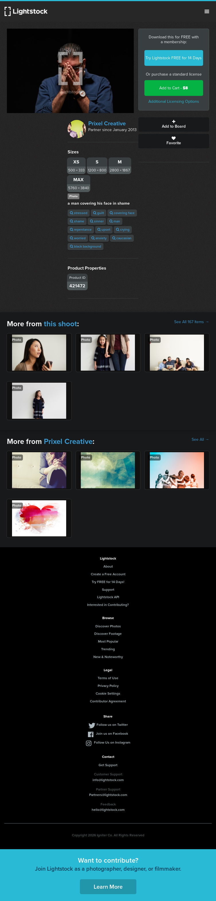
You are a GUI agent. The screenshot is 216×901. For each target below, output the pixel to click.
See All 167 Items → (191, 322)
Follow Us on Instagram (112, 742)
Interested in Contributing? (108, 604)
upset (103, 229)
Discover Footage (108, 633)
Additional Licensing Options (173, 101)
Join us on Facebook (112, 733)
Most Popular (108, 641)
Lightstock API (108, 597)
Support (108, 589)
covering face (122, 213)
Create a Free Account (108, 574)
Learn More (108, 886)
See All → (200, 439)
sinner (97, 221)
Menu (206, 11)
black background (85, 246)
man (114, 221)
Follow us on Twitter (112, 724)
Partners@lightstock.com (108, 794)
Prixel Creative (107, 123)
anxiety (99, 238)
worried (78, 238)
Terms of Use (108, 678)
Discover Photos (108, 626)
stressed (78, 213)
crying (122, 229)
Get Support (108, 765)
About (108, 566)
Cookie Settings (108, 693)
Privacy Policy (108, 685)
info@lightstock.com (108, 780)
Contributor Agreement (108, 701)
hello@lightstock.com (108, 809)
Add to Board (173, 124)
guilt (98, 213)
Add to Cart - (173, 88)
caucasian (121, 238)
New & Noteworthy (108, 656)
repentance (81, 229)
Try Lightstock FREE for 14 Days (174, 58)
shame (77, 221)
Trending (108, 649)
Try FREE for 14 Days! (108, 581)
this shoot (60, 323)
